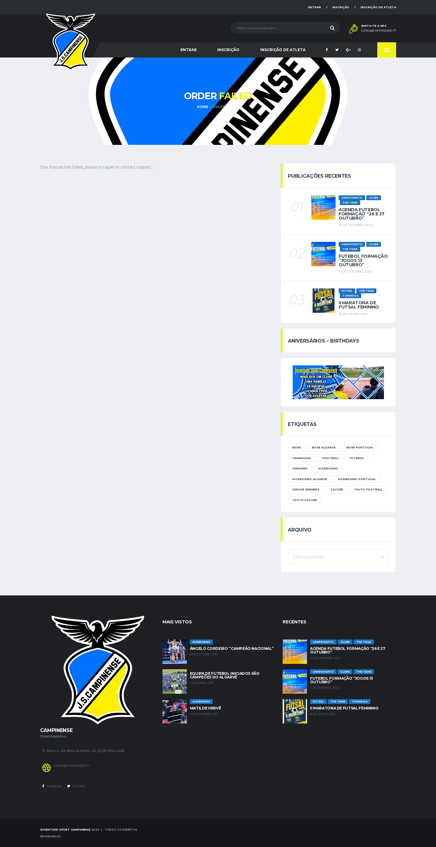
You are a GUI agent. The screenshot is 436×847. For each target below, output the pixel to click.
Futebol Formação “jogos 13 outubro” (341, 680)
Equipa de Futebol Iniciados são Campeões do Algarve (225, 675)
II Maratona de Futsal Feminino (359, 305)
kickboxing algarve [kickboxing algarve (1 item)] (309, 479)
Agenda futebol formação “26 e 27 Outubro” (362, 214)
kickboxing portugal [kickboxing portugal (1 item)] (357, 479)
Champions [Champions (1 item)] (301, 458)
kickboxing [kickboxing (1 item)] (328, 468)
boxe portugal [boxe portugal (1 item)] (360, 447)
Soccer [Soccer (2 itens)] (336, 489)
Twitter (76, 786)
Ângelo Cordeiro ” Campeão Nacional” (231, 648)
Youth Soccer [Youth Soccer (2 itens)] (304, 500)
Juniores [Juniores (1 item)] (300, 468)
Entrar (314, 7)
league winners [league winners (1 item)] (305, 489)
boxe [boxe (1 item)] (296, 447)
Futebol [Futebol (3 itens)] (357, 458)
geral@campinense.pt (378, 30)
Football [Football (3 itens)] (330, 458)
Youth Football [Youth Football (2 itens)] (368, 489)
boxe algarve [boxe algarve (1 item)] (324, 447)
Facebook (52, 786)
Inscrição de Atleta (378, 7)
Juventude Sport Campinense (65, 829)
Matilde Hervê (205, 708)
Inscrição (340, 7)
